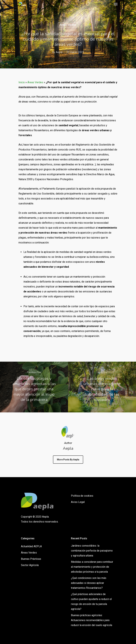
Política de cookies (82, 495)
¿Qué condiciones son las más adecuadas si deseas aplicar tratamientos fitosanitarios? (88, 582)
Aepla (59, 52)
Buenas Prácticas (31, 558)
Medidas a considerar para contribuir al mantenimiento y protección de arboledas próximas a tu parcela (92, 566)
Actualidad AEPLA (31, 546)
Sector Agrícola (30, 565)
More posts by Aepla (68, 459)
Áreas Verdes (68, 24)
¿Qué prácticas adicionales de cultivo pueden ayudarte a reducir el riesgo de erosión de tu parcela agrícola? (91, 602)
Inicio (21, 82)
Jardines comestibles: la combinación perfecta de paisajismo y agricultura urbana (92, 550)
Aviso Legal (78, 502)
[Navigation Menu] (116, 4)
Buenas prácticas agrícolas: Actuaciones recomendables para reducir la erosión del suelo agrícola (91, 620)
